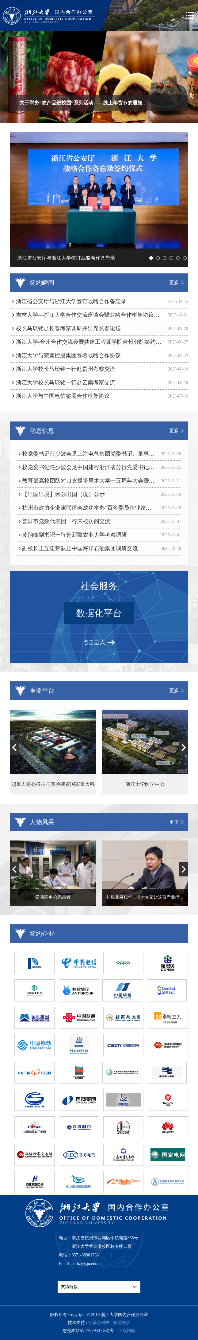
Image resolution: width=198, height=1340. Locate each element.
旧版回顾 (126, 1330)
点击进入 (99, 642)
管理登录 (121, 1322)
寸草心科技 (99, 1322)
